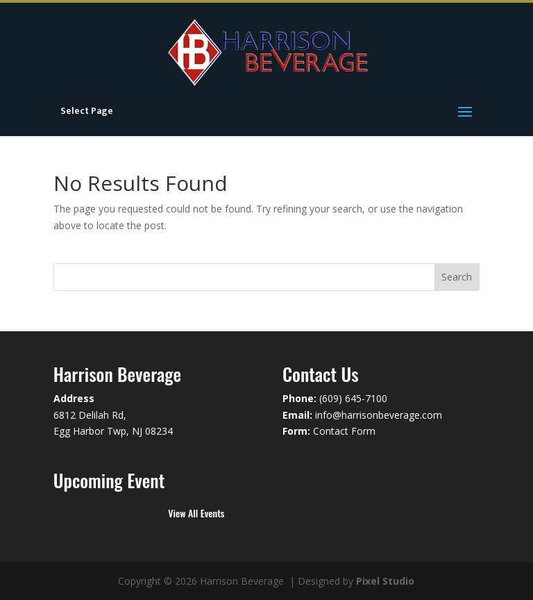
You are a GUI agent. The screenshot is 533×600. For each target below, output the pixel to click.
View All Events (196, 513)
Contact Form (344, 431)
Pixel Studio (385, 581)
